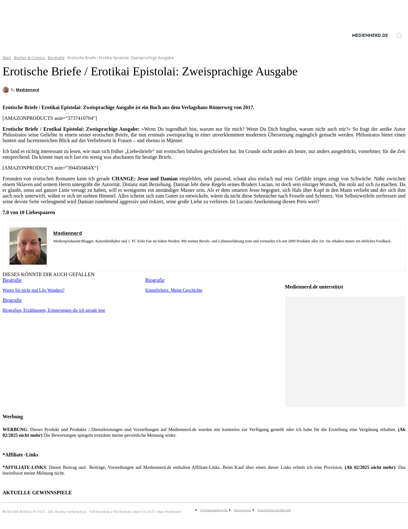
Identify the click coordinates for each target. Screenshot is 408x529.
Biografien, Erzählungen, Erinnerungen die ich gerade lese (51, 309)
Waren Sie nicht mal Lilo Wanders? (32, 290)
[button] (399, 35)
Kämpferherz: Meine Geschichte (172, 290)
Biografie (56, 57)
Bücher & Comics (29, 57)
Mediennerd (27, 89)
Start (7, 57)
